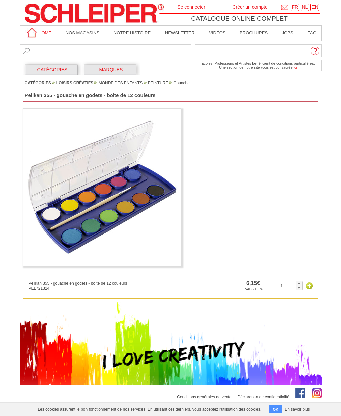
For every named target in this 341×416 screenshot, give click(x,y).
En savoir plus (297, 409)
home (38, 32)
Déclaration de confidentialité (263, 397)
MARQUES (111, 69)
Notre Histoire (132, 32)
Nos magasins (82, 32)
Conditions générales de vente (204, 397)
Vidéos (217, 32)
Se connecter (191, 7)
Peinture (158, 83)
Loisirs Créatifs (74, 83)
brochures (254, 32)
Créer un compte (249, 7)
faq (311, 32)
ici (295, 67)
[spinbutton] (287, 285)
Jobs (287, 32)
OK (275, 409)
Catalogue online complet (239, 18)
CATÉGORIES (52, 69)
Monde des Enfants (121, 83)
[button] (299, 283)
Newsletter (180, 32)
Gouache (181, 83)
